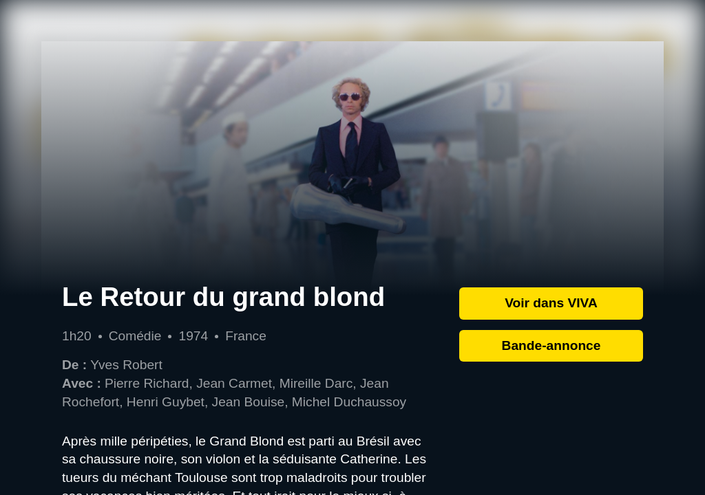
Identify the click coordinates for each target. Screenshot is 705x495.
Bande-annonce (551, 345)
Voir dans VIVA (551, 303)
